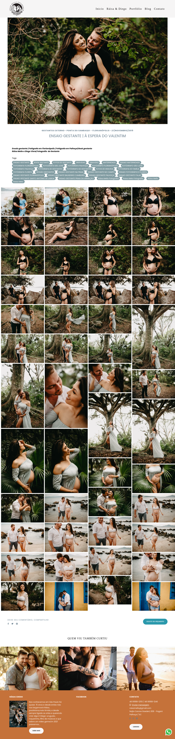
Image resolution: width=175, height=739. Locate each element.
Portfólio (136, 8)
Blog (148, 8)
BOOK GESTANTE (41, 162)
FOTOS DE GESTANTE (62, 162)
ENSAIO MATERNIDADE (130, 162)
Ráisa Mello (153, 178)
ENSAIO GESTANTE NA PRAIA (71, 172)
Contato (159, 8)
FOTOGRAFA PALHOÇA (78, 165)
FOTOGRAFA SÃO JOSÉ (53, 165)
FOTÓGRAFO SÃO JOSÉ (132, 165)
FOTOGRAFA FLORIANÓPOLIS (26, 165)
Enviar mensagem (140, 705)
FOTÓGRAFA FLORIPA (22, 172)
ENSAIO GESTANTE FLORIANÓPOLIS (28, 175)
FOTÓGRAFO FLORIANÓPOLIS (105, 165)
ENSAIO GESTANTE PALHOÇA (101, 175)
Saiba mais (36, 731)
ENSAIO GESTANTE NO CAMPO (101, 172)
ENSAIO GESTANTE (21, 162)
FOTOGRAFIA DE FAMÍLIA (128, 169)
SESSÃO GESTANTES (45, 172)
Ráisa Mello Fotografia (108, 178)
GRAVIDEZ (94, 162)
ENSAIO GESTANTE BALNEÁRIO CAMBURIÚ (66, 175)
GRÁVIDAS (80, 162)
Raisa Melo (18, 181)
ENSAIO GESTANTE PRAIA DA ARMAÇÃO (76, 178)
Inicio (100, 8)
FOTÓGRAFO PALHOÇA (23, 169)
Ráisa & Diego (117, 8)
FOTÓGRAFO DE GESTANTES (79, 169)
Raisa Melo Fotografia (133, 178)
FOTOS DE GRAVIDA (104, 169)
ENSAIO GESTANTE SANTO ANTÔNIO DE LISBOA (33, 178)
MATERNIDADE (109, 162)
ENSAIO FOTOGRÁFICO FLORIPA (133, 172)
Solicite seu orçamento (155, 621)
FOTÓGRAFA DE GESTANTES (50, 169)
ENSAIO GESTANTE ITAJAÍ (130, 175)
